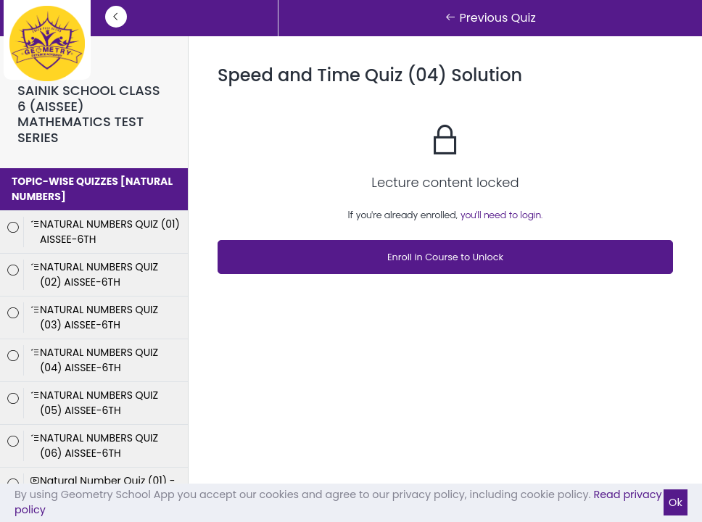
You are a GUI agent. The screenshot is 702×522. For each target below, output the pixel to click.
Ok (675, 502)
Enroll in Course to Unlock (445, 257)
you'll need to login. (502, 215)
